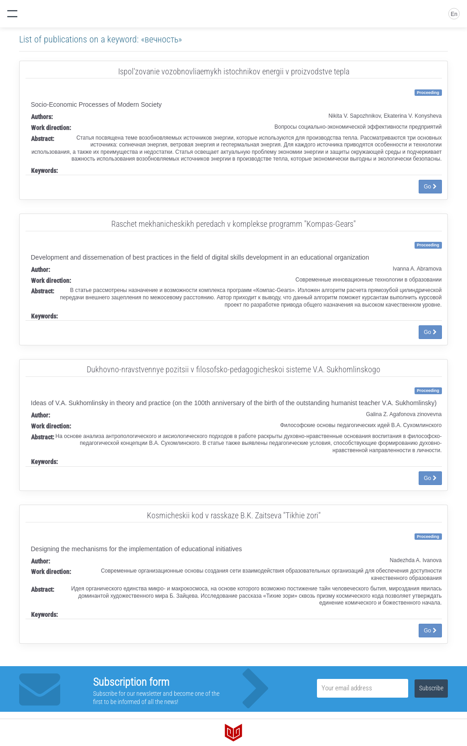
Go (430, 186)
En (454, 14)
